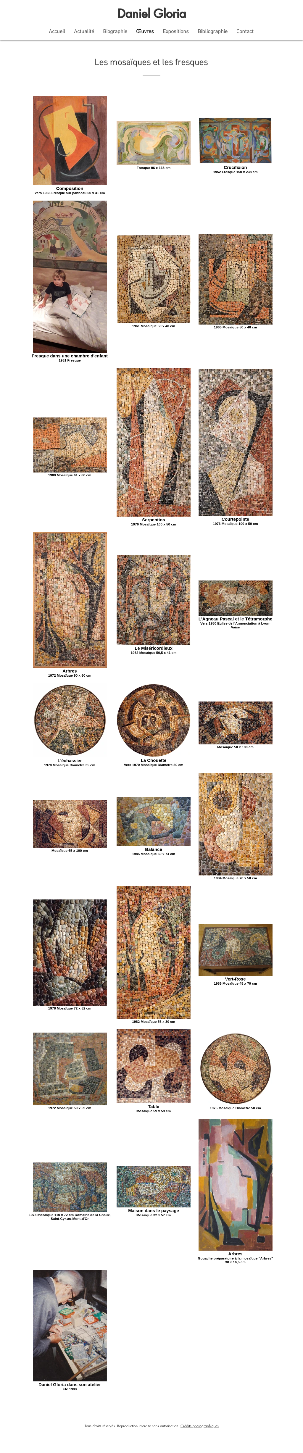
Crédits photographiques (199, 1425)
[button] (175, 32)
